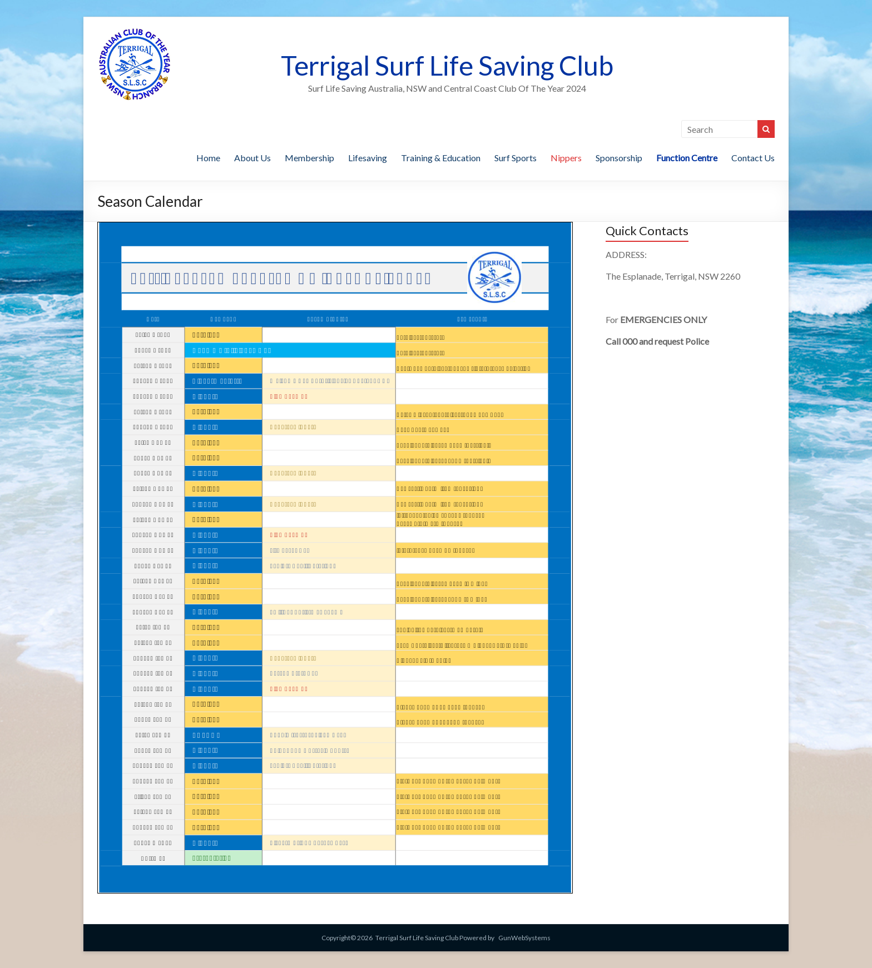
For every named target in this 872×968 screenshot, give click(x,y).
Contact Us (753, 157)
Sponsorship (619, 157)
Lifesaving (367, 157)
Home (208, 157)
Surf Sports (515, 157)
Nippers (566, 157)
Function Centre (686, 157)
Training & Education (440, 157)
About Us (252, 157)
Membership (309, 157)
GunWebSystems (524, 938)
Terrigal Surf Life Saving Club (447, 65)
